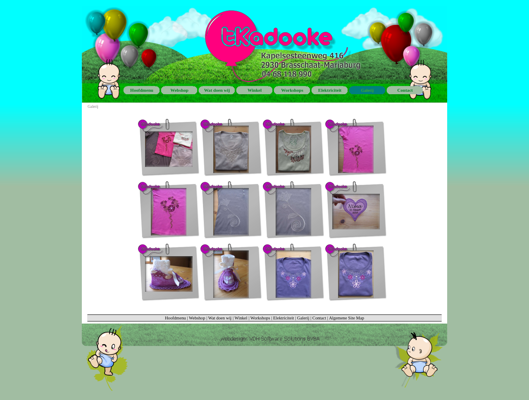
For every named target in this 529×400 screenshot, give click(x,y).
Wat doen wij (220, 318)
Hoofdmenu (175, 318)
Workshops (260, 318)
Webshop (197, 318)
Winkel (241, 318)
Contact (319, 318)
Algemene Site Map (346, 318)
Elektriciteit (283, 318)
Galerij (303, 318)
